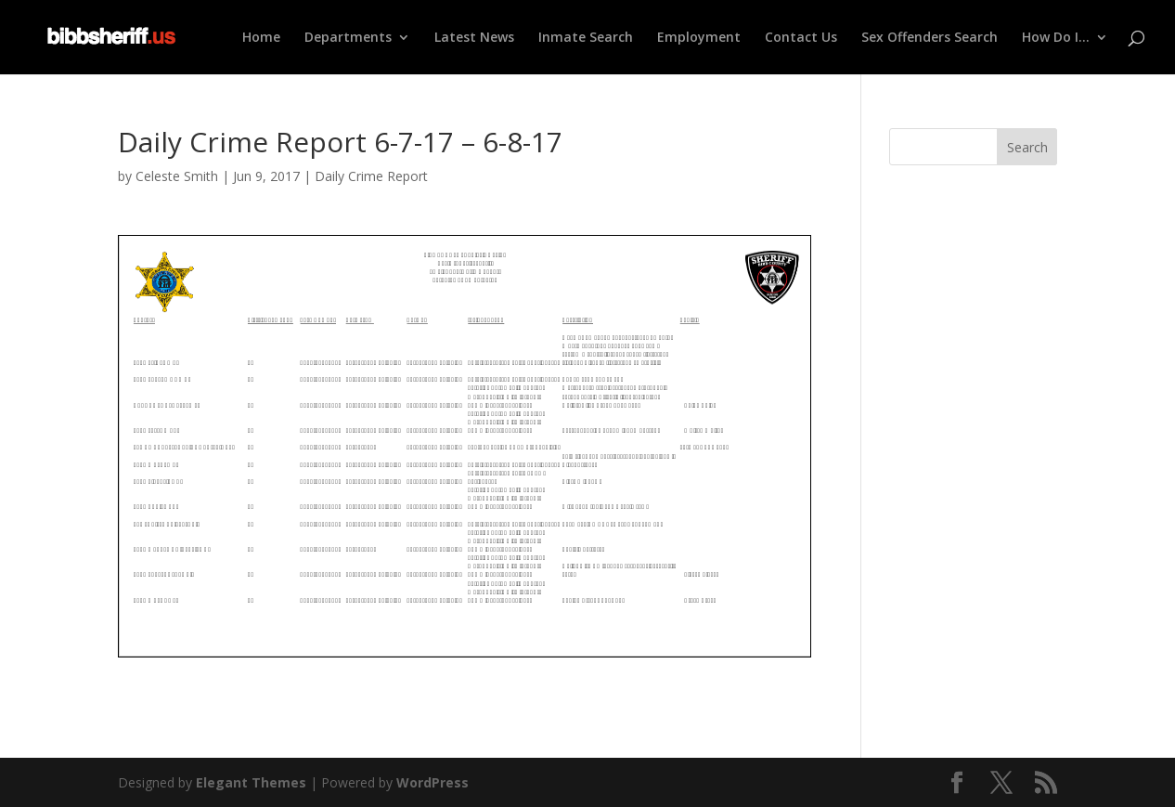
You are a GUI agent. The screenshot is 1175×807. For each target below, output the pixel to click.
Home (261, 38)
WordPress (432, 782)
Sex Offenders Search (929, 38)
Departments (348, 38)
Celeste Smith (177, 176)
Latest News (474, 38)
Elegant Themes (251, 782)
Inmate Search (585, 38)
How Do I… (1056, 38)
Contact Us (801, 38)
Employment (699, 38)
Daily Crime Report (371, 176)
